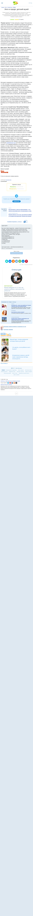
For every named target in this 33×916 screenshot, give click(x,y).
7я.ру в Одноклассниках (14, 383)
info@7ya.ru (3, 380)
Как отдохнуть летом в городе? (17, 312)
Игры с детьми (21, 370)
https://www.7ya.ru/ (9, 380)
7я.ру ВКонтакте (12, 383)
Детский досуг (19, 368)
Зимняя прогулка (4, 371)
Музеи (3, 370)
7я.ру (16, 383)
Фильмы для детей (7, 373)
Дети (12, 368)
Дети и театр (14, 373)
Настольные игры (28, 370)
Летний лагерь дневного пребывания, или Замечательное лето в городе (20, 319)
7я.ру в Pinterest (10, 383)
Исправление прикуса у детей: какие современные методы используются (20, 357)
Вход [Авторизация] (30, 3)
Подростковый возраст (13, 213)
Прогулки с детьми (20, 371)
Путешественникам (15, 317)
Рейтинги (2, 384)
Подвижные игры (12, 371)
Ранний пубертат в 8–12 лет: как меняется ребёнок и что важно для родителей (20, 215)
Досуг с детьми (16, 374)
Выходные (13, 310)
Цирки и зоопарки (28, 371)
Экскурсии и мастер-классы (24, 373)
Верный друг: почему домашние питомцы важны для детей (19, 340)
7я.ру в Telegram (8, 383)
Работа (10, 208)
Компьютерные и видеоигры (11, 370)
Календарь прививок (8, 329)
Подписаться (16, 201)
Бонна (5, 384)
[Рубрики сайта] (2, 3)
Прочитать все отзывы (16, 253)
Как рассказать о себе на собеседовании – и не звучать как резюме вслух (19, 210)
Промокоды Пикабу (16, 380)
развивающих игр (11, 142)
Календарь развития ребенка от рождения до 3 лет (15, 326)
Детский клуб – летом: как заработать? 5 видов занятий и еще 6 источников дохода (21, 306)
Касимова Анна (8, 179)
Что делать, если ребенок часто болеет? (21, 348)
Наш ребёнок (9, 384)
